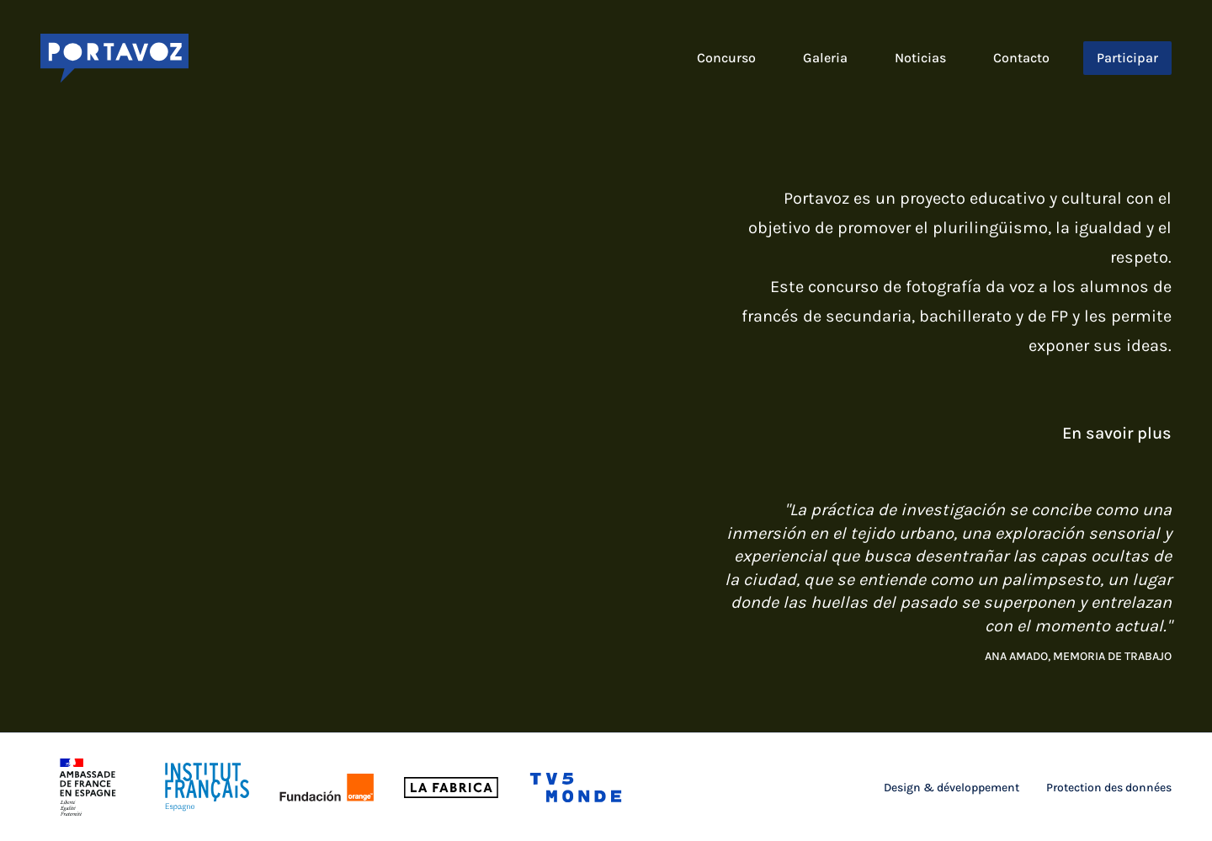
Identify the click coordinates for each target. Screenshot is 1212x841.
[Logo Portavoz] (114, 58)
